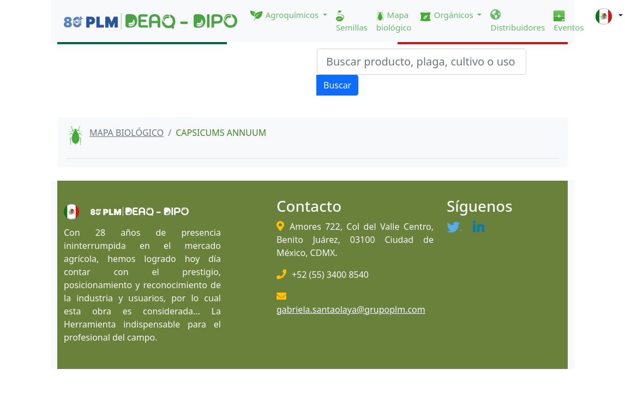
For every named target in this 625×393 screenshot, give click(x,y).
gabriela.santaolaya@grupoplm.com (351, 309)
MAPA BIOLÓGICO (126, 133)
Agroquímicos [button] (285, 15)
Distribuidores (517, 21)
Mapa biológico (394, 21)
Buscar (337, 85)
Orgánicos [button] (447, 15)
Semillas (352, 21)
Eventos (569, 21)
